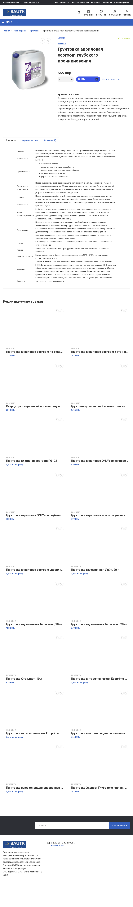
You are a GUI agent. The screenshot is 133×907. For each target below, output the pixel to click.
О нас (55, 2)
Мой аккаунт (115, 13)
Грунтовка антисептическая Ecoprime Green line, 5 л (34, 757)
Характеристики (30, 142)
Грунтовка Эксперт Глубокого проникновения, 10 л (99, 811)
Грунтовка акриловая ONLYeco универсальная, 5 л (99, 484)
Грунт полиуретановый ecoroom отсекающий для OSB (99, 430)
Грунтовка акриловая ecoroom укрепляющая (34, 593)
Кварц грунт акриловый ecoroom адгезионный (34, 430)
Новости (64, 2)
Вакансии (107, 2)
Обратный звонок (33, 2)
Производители (121, 2)
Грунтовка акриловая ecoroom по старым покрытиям (34, 375)
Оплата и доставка (80, 2)
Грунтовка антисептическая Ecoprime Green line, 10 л (99, 702)
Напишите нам (58, 870)
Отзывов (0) (50, 142)
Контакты (95, 2)
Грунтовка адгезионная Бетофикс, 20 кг (99, 648)
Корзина (127, 13)
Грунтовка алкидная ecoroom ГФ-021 (32, 484)
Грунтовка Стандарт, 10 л (24, 702)
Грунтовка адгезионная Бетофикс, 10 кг (34, 648)
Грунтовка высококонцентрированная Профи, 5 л (34, 811)
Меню (7, 24)
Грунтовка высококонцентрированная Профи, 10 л (99, 757)
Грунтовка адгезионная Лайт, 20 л (95, 593)
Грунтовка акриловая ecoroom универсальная (99, 539)
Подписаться (118, 849)
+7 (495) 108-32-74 (11, 2)
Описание (11, 142)
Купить (88, 81)
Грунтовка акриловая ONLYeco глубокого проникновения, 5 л (34, 539)
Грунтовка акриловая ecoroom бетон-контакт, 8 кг (99, 375)
